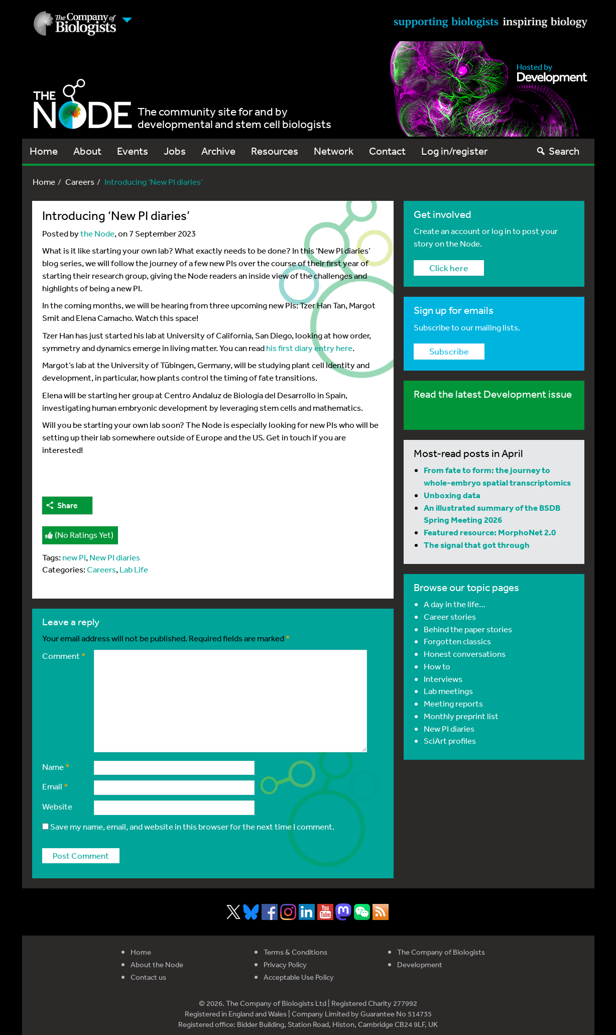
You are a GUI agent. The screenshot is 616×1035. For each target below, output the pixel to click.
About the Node (157, 964)
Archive (218, 151)
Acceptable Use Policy (299, 977)
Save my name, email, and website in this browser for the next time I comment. (192, 826)
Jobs (175, 151)
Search (557, 151)
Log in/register (454, 151)
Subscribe (449, 351)
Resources (274, 151)
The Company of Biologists (441, 952)
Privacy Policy (285, 964)
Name (56, 766)
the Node (97, 233)
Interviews (443, 678)
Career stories (450, 616)
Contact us (148, 977)
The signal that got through (477, 544)
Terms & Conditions (295, 952)
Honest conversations (465, 653)
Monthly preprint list (461, 716)
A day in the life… (454, 604)
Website (57, 806)
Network (333, 151)
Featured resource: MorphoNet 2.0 (490, 532)
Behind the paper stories (468, 629)
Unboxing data (452, 495)
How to (437, 666)
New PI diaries (114, 557)
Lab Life (133, 569)
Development (419, 964)
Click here (448, 267)
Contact (387, 151)
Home (44, 151)
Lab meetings (448, 690)
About (87, 151)
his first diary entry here (309, 347)
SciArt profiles (450, 740)
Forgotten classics (457, 641)
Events (132, 151)
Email (55, 786)
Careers (79, 181)
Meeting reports (453, 703)
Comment (64, 655)
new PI (74, 557)
